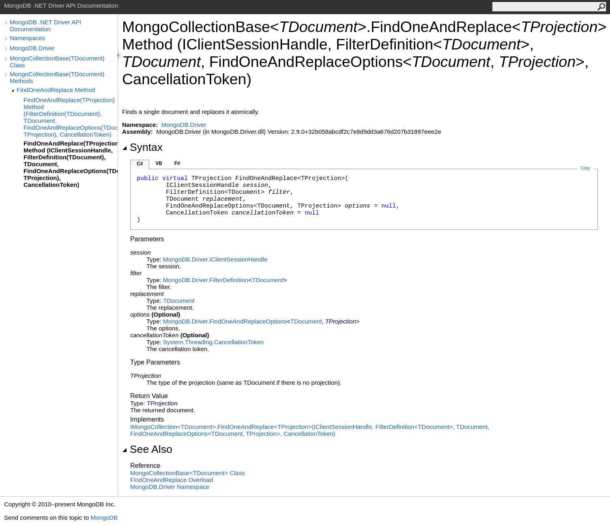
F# (177, 163)
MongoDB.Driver (32, 48)
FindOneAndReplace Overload (171, 479)
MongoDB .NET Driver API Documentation (45, 25)
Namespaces (27, 37)
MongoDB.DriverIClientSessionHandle (215, 259)
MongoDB (104, 517)
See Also (147, 449)
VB (158, 163)
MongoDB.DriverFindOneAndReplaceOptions (225, 321)
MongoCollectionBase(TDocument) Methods (57, 77)
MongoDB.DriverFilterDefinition (205, 279)
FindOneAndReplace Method (56, 89)
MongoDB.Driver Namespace (169, 486)
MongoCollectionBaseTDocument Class (187, 472)
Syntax (142, 147)
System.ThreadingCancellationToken (213, 342)
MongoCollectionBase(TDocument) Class (57, 62)
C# (140, 164)
